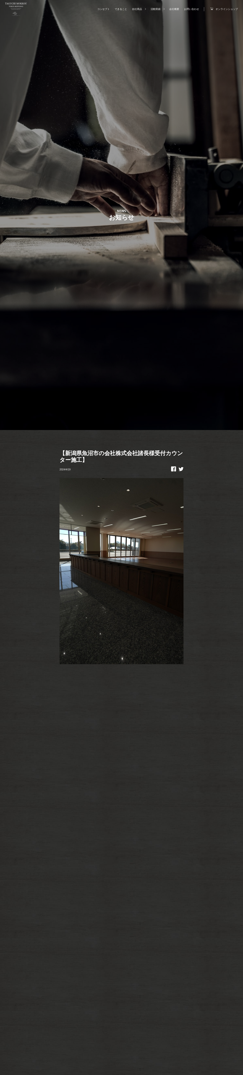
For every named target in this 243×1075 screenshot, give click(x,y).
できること (120, 9)
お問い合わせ (190, 9)
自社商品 (136, 9)
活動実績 (154, 9)
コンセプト (102, 9)
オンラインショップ (225, 9)
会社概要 (173, 9)
